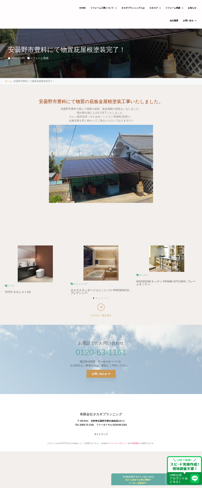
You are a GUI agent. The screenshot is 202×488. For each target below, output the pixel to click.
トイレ (11, 285)
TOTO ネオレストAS (18, 292)
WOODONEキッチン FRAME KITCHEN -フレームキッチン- (166, 283)
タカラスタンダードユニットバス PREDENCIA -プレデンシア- (100, 292)
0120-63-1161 (101, 353)
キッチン (143, 275)
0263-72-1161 (87, 440)
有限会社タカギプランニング (101, 429)
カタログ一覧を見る (101, 317)
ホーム (8, 81)
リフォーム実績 (39, 58)
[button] (5, 268)
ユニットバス (80, 284)
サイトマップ (101, 449)
